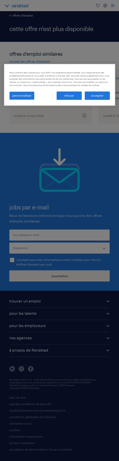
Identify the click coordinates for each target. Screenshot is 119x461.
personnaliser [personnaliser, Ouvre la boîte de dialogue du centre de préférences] (21, 95)
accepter (97, 95)
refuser (69, 95)
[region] (59, 85)
